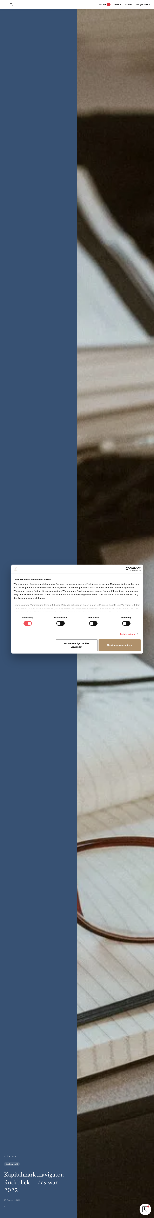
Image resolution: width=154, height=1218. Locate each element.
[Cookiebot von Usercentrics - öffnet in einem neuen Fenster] (128, 569)
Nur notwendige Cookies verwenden (76, 645)
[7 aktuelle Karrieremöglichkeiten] (102, 4)
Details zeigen (127, 634)
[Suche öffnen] (11, 4)
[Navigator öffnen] (145, 1209)
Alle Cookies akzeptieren (120, 645)
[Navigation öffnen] (5, 4)
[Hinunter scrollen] (5, 1207)
